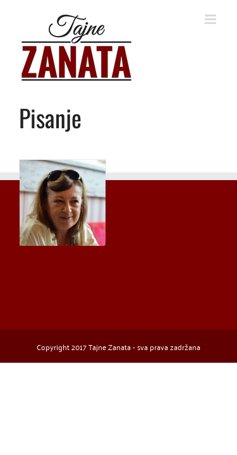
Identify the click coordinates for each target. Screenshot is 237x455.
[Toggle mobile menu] (211, 19)
